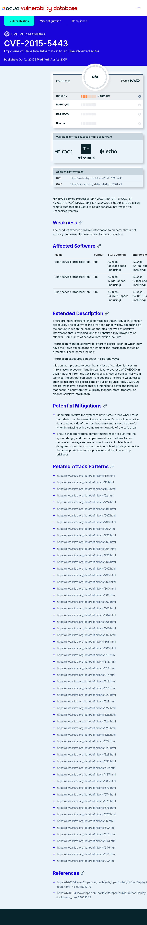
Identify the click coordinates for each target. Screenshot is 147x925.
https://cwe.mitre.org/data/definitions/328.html (37, 669)
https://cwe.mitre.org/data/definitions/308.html (37, 563)
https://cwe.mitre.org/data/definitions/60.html (37, 749)
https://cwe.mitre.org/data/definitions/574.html (37, 716)
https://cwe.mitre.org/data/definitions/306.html (37, 550)
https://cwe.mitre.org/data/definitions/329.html (37, 676)
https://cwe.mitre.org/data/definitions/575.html (37, 723)
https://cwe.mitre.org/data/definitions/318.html (37, 603)
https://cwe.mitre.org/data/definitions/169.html (37, 410)
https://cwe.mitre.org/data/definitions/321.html (37, 623)
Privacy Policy (66, 900)
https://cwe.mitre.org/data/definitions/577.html (37, 736)
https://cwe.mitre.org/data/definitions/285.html (37, 430)
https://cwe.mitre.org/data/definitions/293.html (37, 463)
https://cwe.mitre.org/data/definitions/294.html (37, 470)
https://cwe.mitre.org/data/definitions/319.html (37, 610)
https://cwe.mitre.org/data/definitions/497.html (37, 696)
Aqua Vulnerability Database (45, 9)
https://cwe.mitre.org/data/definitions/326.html (37, 656)
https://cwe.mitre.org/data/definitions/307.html (37, 557)
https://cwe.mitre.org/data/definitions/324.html (37, 643)
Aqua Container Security (23, 861)
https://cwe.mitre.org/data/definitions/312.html (37, 583)
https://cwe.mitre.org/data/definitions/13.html (36, 404)
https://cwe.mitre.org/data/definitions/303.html (37, 530)
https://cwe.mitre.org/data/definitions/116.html (37, 397)
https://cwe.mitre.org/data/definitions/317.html (37, 596)
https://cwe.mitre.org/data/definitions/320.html (37, 616)
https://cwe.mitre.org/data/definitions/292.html (37, 457)
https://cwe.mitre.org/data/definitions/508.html (37, 703)
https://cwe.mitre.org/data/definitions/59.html (37, 742)
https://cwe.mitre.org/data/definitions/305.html (37, 543)
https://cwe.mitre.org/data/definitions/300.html (37, 510)
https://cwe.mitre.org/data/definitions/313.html (37, 590)
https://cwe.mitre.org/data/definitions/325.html (37, 650)
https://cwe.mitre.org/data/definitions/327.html (37, 663)
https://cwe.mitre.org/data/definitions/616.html (37, 756)
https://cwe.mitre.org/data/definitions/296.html (37, 483)
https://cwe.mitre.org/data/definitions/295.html (37, 477)
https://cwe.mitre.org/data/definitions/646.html (37, 769)
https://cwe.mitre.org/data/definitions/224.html (37, 424)
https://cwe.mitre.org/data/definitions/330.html (37, 683)
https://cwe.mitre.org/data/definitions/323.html (37, 636)
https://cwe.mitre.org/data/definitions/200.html (115, 187)
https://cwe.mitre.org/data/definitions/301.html (37, 517)
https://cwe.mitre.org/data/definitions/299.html (37, 503)
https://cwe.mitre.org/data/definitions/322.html (37, 630)
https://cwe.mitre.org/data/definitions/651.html (37, 776)
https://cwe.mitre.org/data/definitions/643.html (37, 762)
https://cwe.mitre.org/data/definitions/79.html (37, 782)
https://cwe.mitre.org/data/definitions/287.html (37, 437)
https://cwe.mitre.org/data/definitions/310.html (37, 577)
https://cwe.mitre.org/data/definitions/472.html (37, 689)
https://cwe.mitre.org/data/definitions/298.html (37, 497)
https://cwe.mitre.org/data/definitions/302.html (37, 523)
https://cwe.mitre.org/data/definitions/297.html (37, 490)
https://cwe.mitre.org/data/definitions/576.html (37, 729)
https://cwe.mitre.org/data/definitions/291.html (37, 450)
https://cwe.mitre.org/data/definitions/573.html (37, 709)
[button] (139, 8)
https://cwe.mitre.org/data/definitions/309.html (37, 570)
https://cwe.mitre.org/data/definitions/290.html (37, 444)
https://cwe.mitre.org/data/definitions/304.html (37, 537)
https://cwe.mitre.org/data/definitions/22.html (36, 417)
